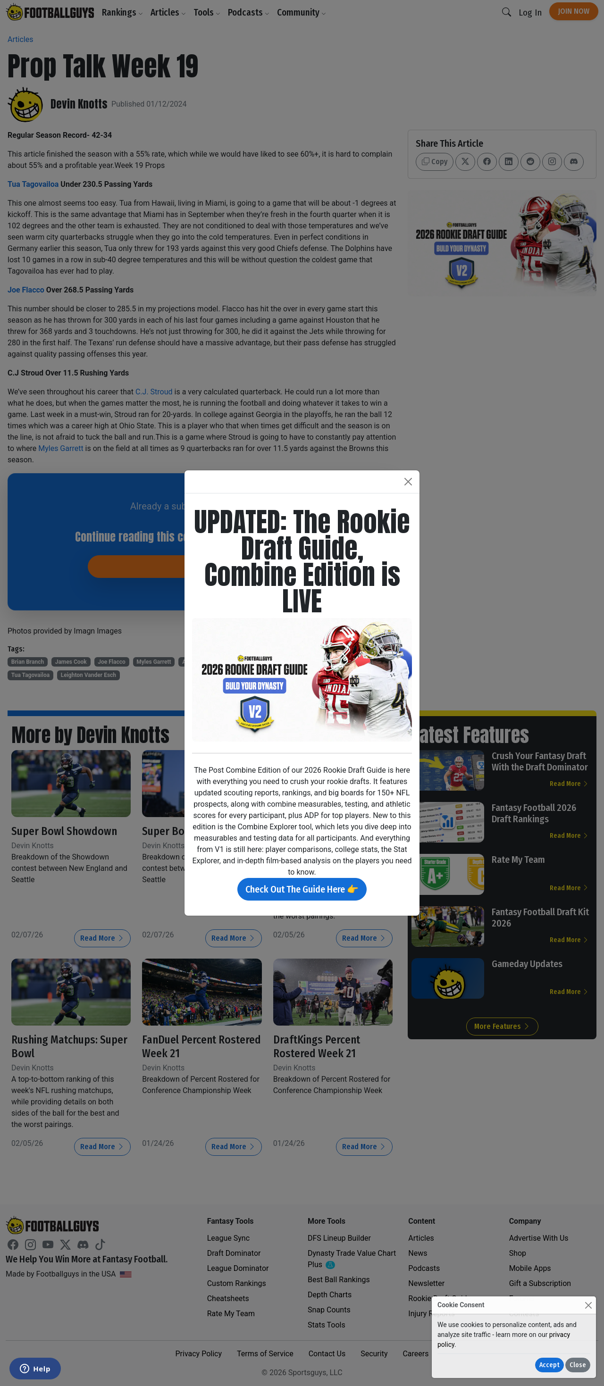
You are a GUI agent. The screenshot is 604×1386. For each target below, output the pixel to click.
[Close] (588, 1305)
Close (578, 1365)
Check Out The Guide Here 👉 (302, 889)
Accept (549, 1365)
